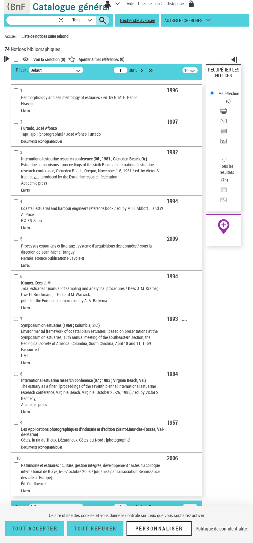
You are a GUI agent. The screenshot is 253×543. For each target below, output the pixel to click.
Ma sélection (228, 93)
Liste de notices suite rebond (44, 36)
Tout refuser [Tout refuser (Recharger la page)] (95, 528)
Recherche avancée (137, 20)
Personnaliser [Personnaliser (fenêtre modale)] (159, 528)
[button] (61, 20)
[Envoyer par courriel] (223, 123)
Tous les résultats (227, 169)
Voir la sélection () (49, 59)
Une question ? (150, 3)
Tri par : (22, 70)
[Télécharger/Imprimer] (223, 113)
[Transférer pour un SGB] (223, 143)
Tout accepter (35, 528)
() (96, 59)
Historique (176, 3)
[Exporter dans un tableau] (223, 133)
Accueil (10, 36)
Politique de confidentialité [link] (221, 528)
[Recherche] (32, 20)
